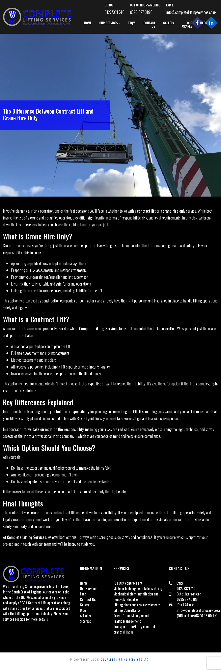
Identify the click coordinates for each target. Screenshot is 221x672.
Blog (83, 610)
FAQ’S (132, 23)
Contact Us (87, 599)
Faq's (83, 593)
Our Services (88, 588)
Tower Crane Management (131, 615)
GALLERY (168, 23)
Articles (85, 615)
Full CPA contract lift (127, 583)
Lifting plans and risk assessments (136, 604)
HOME (87, 23)
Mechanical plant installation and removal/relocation (136, 596)
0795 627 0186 (187, 599)
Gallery (84, 604)
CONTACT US (149, 25)
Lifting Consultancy (126, 610)
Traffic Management (127, 621)
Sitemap (85, 621)
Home (84, 583)
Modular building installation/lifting (137, 588)
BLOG (203, 23)
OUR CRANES (187, 25)
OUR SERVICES (108, 23)
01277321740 (186, 588)
